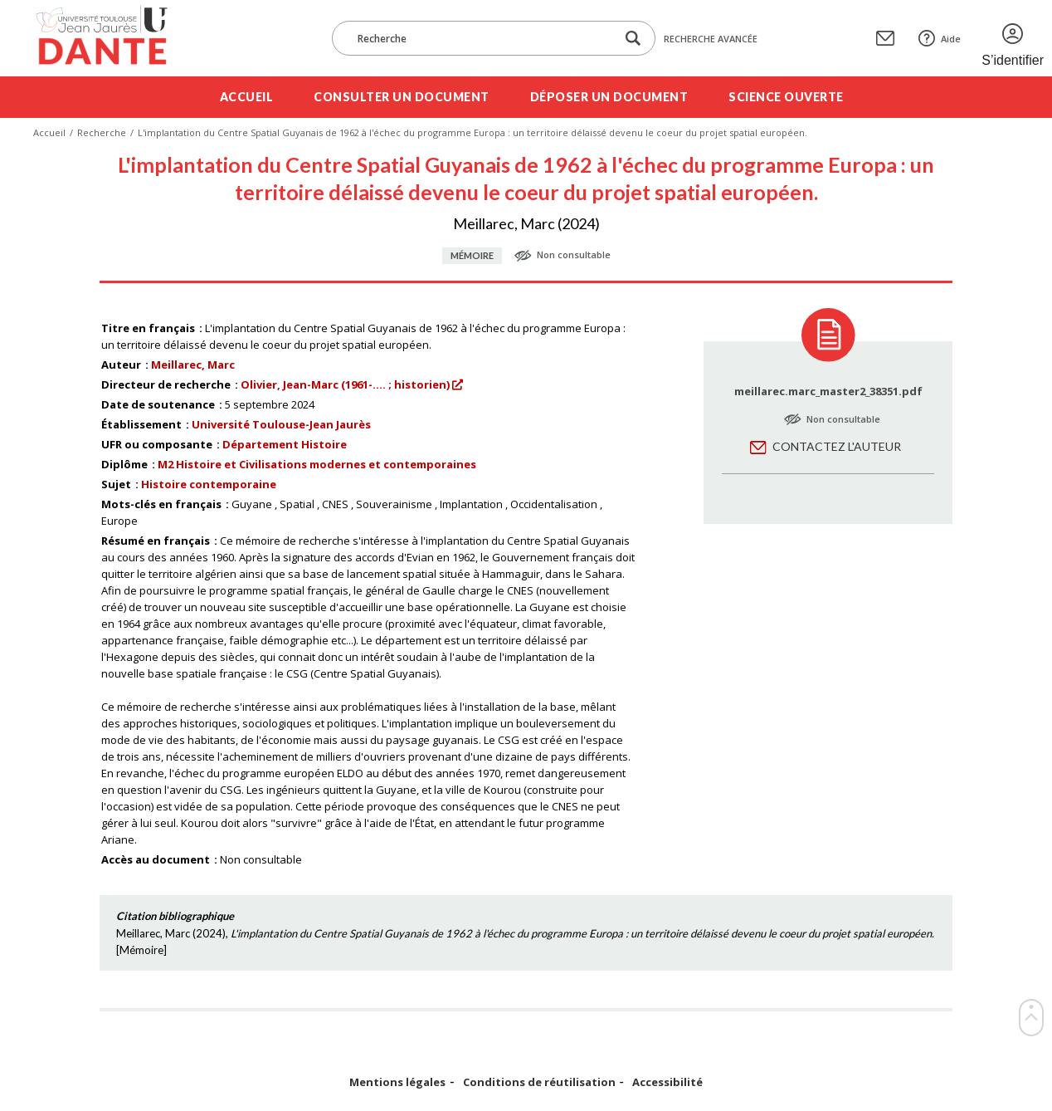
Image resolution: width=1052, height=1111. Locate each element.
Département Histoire (284, 444)
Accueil (247, 97)
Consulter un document (401, 97)
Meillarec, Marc (193, 364)
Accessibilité (667, 1082)
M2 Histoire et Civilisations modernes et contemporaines (317, 464)
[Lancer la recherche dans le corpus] (633, 38)
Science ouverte (786, 97)
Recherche (101, 132)
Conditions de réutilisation (539, 1082)
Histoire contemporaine (208, 484)
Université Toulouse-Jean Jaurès (281, 424)
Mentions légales (397, 1082)
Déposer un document (609, 97)
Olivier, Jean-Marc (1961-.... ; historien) (345, 384)
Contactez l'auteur (836, 446)
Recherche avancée (710, 38)
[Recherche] (482, 38)
